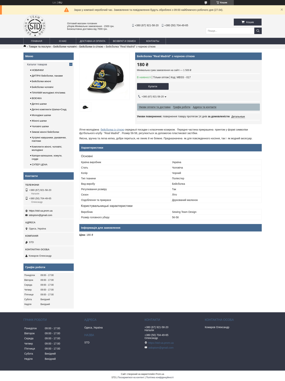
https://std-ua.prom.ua (40, 210)
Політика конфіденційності (160, 377)
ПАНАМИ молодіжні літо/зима (48, 92)
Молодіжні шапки (41, 115)
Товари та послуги (40, 46)
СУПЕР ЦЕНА (39, 164)
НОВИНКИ (38, 70)
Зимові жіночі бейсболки (45, 132)
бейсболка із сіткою (112, 129)
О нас (63, 41)
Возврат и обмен (124, 41)
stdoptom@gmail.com (40, 215)
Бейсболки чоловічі (65, 46)
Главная (36, 41)
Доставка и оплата (92, 41)
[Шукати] (258, 31)
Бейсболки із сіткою (91, 46)
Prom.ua (160, 374)
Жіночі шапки (39, 120)
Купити (152, 86)
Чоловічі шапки (40, 126)
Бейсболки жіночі (41, 81)
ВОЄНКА (37, 98)
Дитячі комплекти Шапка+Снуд (49, 109)
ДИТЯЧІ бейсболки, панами (47, 75)
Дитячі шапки (39, 103)
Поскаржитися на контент (131, 377)
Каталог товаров (37, 64)
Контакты (152, 41)
